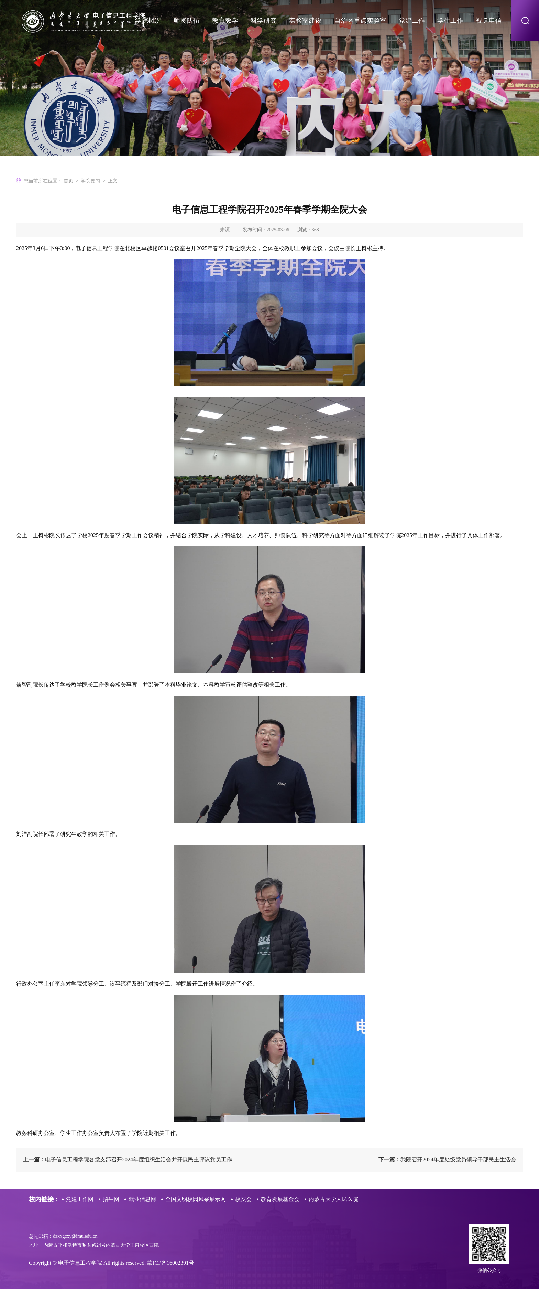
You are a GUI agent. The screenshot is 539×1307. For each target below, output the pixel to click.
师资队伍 (187, 20)
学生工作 (450, 20)
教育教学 (225, 20)
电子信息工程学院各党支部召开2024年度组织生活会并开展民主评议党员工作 (127, 1177)
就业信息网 (142, 1217)
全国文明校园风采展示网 (195, 1217)
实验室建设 (305, 20)
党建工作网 (80, 1217)
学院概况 (148, 20)
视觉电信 (489, 20)
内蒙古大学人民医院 (333, 1217)
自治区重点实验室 (360, 20)
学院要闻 (90, 197)
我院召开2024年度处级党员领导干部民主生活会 (447, 1177)
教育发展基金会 (280, 1217)
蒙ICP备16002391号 (170, 1281)
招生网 (111, 1217)
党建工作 (412, 20)
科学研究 (264, 20)
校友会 (243, 1217)
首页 (68, 197)
